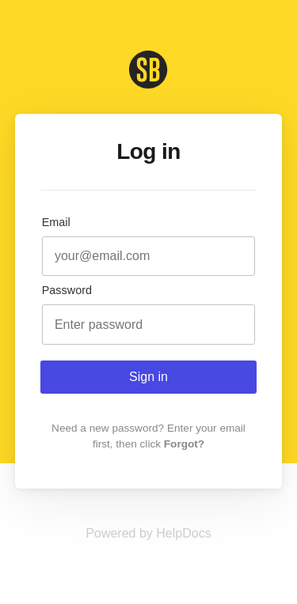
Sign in (148, 376)
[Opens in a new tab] (148, 533)
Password (67, 290)
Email (56, 222)
